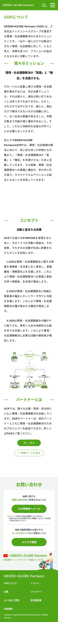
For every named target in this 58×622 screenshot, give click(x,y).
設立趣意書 (36, 600)
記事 (6, 591)
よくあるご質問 (11, 600)
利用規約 (8, 608)
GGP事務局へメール (29, 508)
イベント (35, 583)
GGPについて (10, 583)
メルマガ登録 (29, 542)
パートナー (36, 591)
